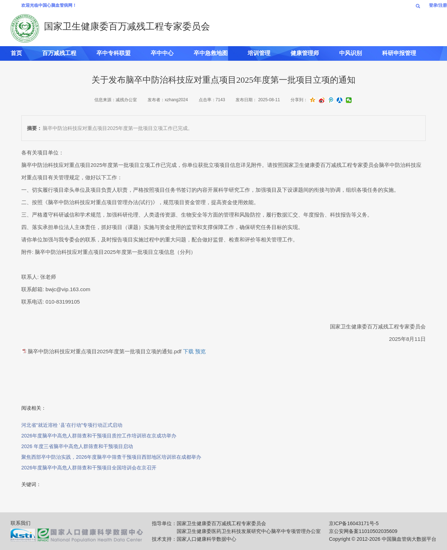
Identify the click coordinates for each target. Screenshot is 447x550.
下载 (188, 351)
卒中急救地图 (211, 53)
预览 (200, 351)
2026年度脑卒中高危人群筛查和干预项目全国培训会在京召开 (88, 467)
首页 (16, 53)
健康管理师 (305, 53)
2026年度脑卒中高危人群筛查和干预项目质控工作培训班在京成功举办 (98, 436)
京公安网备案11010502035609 (363, 531)
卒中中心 (162, 53)
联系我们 (21, 523)
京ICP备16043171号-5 (354, 523)
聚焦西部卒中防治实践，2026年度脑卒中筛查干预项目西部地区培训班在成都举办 (111, 457)
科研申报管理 (399, 53)
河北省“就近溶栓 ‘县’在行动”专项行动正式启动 (71, 425)
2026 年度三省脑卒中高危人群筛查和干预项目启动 (77, 446)
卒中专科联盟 (113, 53)
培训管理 (259, 53)
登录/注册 (438, 5)
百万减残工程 (59, 53)
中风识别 (350, 53)
